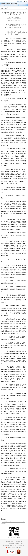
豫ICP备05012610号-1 (20, 545)
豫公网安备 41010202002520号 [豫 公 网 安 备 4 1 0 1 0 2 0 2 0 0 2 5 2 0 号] (14, 547)
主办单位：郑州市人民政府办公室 (14, 541)
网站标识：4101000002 (8, 545)
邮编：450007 (20, 543)
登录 (21, 1)
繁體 (18, 1)
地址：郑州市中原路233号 (10, 543)
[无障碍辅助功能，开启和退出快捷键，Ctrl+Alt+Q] (25, 2)
